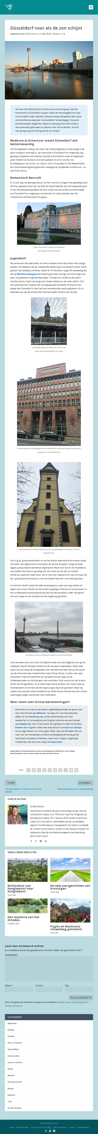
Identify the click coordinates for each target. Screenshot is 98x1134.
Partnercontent (15, 1082)
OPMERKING (11, 955)
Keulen (19, 727)
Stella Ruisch (32, 33)
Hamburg (34, 716)
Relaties (11, 1095)
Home (12, 1127)
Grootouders (13, 1056)
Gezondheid (13, 1049)
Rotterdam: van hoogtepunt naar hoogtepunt (21, 888)
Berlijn (78, 727)
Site (67, 985)
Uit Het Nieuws (14, 1108)
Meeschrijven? (23, 1127)
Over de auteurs (60, 1127)
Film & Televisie (15, 1043)
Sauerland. (56, 741)
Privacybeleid (83, 1127)
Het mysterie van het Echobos (23, 918)
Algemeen (12, 1023)
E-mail (39, 985)
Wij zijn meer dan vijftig (41, 1127)
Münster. (41, 713)
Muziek (11, 1075)
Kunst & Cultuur (15, 1062)
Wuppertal (25, 723)
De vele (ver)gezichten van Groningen (70, 887)
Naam (9, 985)
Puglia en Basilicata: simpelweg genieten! (66, 928)
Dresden (69, 731)
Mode (10, 1069)
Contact (72, 1127)
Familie (11, 1036)
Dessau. (43, 738)
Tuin (10, 1101)
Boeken (11, 1030)
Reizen (56, 33)
